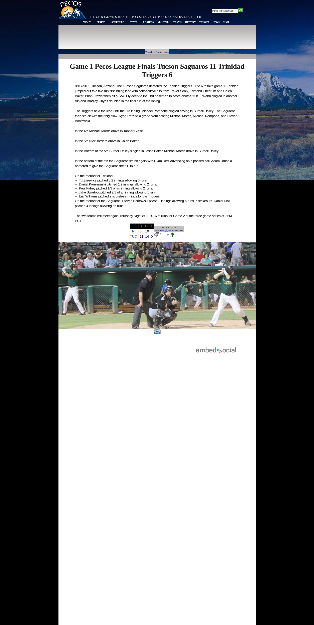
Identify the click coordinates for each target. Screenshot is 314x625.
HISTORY (190, 22)
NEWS (216, 22)
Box (157, 230)
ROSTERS (149, 22)
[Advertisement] (132, 39)
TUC (133, 236)
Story (162, 230)
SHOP (226, 22)
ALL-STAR (164, 22)
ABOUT (88, 22)
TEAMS (177, 22)
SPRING (102, 22)
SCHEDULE (118, 22)
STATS (134, 22)
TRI (132, 231)
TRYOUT (204, 22)
